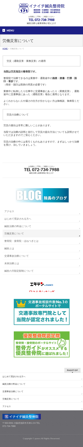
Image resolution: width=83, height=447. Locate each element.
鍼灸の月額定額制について (19, 270)
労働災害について (14, 233)
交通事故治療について (16, 255)
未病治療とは (11, 263)
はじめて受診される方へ (17, 218)
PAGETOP (72, 370)
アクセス (9, 211)
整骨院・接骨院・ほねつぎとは (21, 241)
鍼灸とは (9, 248)
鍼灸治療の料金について (17, 226)
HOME (5, 49)
